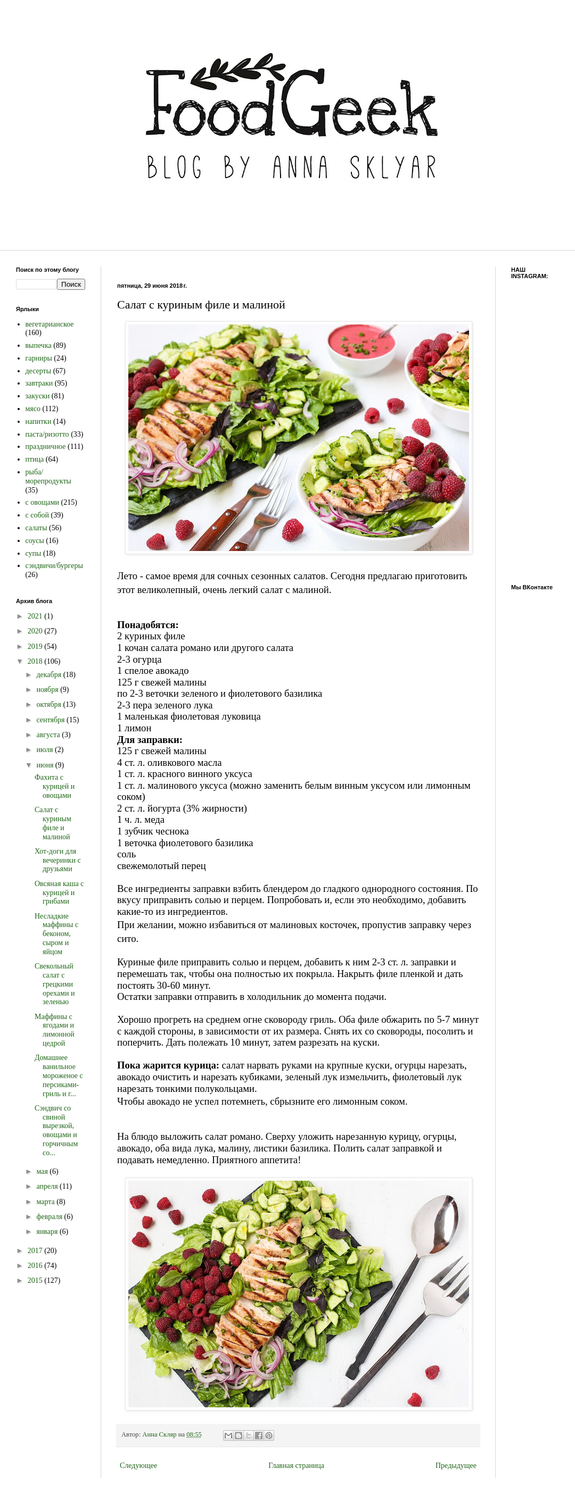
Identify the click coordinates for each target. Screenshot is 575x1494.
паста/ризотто (47, 434)
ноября (48, 690)
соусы (35, 541)
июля (45, 750)
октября (49, 704)
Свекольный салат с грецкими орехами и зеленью (55, 984)
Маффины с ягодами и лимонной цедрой (55, 1030)
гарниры (39, 358)
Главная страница (296, 1466)
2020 (36, 631)
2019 (36, 646)
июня (45, 765)
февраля (50, 1217)
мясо (33, 409)
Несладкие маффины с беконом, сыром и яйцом (56, 934)
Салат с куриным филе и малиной (53, 823)
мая (43, 1171)
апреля (48, 1186)
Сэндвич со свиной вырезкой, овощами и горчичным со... (56, 1130)
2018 (36, 661)
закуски (38, 396)
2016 (36, 1266)
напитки (39, 421)
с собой (38, 515)
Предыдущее (456, 1466)
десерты (39, 371)
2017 (36, 1251)
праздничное (46, 446)
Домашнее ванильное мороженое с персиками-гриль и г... (59, 1075)
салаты (36, 528)
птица (35, 459)
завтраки (39, 383)
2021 (36, 616)
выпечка (39, 345)
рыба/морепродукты (48, 476)
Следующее (138, 1466)
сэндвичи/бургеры (54, 566)
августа (49, 735)
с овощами (43, 502)
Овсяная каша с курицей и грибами (59, 893)
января (48, 1232)
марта (46, 1202)
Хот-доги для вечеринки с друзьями (58, 860)
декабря (49, 675)
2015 (36, 1280)
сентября (51, 720)
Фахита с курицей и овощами (55, 786)
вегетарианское (50, 324)
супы (34, 553)
